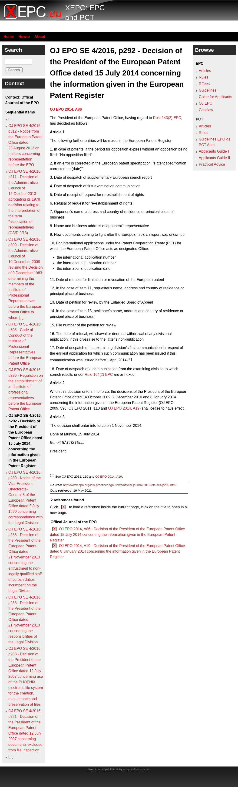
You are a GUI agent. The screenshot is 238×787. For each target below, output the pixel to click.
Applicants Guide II (214, 158)
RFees (204, 84)
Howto (24, 37)
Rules (203, 77)
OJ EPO (205, 103)
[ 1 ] (129, 359)
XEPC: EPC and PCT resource (85, 17)
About (39, 37)
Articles (205, 71)
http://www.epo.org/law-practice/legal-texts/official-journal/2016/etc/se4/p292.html (119, 485)
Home (8, 37)
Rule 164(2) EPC (99, 374)
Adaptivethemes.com (136, 769)
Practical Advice (212, 164)
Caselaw (206, 110)
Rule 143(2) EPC (167, 118)
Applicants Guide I (214, 151)
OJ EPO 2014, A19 (123, 408)
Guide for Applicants (215, 97)
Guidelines (207, 90)
